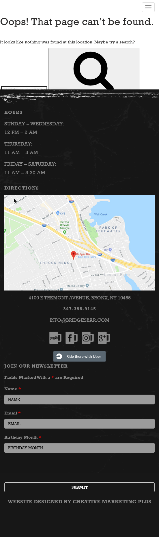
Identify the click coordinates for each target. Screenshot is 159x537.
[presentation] (48, 468)
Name (12, 388)
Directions (21, 188)
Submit (80, 487)
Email (12, 412)
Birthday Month (22, 437)
